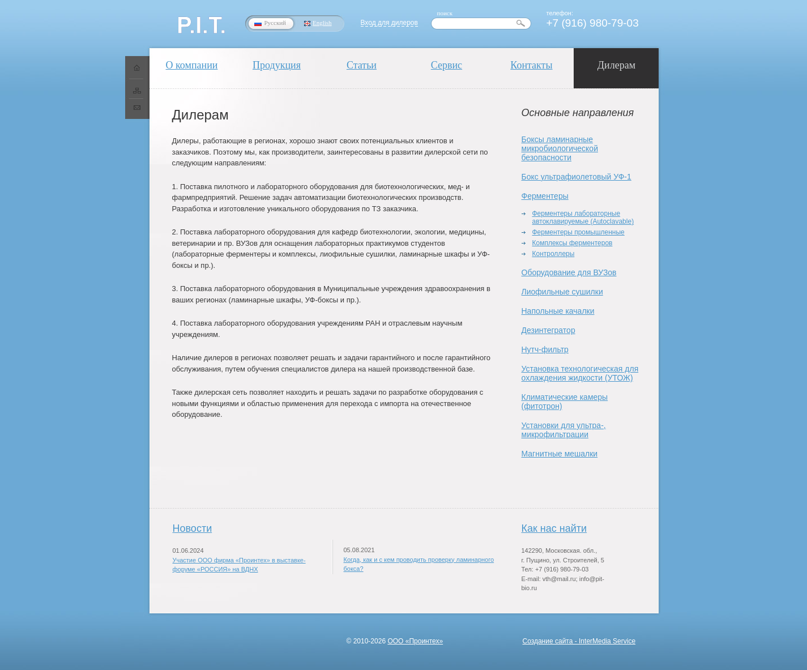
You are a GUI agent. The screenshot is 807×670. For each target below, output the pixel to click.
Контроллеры (553, 254)
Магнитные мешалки (560, 453)
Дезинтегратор (548, 330)
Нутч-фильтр (545, 349)
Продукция (277, 65)
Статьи (362, 65)
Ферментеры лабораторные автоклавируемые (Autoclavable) (583, 217)
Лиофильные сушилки (562, 291)
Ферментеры (545, 195)
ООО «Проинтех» (415, 641)
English (322, 22)
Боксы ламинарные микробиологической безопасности (560, 148)
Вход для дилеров (389, 23)
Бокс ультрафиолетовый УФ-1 (576, 176)
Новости (192, 528)
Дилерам (616, 65)
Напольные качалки (558, 310)
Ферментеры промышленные (578, 232)
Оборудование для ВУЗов (569, 272)
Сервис (446, 65)
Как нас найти (554, 528)
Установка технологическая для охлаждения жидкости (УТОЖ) (580, 373)
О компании (192, 65)
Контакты (531, 65)
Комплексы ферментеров (572, 243)
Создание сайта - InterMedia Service (579, 641)
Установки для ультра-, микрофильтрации (564, 430)
